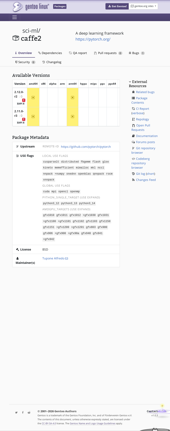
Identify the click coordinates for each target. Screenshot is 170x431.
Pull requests (108, 53)
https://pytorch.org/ (93, 39)
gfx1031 (103, 214)
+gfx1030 (89, 214)
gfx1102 (78, 219)
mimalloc (82, 167)
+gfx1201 (77, 225)
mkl (93, 167)
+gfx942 (48, 237)
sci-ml (30, 30)
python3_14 (87, 202)
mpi (54, 190)
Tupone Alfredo (53, 256)
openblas (84, 173)
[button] (117, 6)
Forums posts (145, 142)
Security (25, 62)
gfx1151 (48, 225)
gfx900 (102, 225)
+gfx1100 (49, 219)
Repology (142, 119)
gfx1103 (91, 219)
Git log (140, 174)
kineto (48, 167)
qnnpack (98, 173)
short (150, 174)
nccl (101, 167)
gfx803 (91, 225)
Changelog (51, 62)
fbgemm (85, 161)
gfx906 (48, 231)
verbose (137, 113)
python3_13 (69, 202)
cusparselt (51, 161)
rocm (109, 173)
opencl (63, 190)
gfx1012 (75, 214)
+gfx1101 (64, 219)
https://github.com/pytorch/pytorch (86, 147)
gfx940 (86, 231)
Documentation (147, 136)
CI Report (142, 109)
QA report (77, 53)
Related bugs (145, 92)
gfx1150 (105, 219)
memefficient (64, 167)
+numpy (59, 173)
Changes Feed (146, 180)
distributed (70, 161)
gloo (106, 161)
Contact (152, 411)
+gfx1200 (62, 225)
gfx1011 (61, 214)
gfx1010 (48, 214)
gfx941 (97, 231)
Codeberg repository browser (140, 163)
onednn (71, 173)
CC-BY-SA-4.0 (49, 423)
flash (96, 161)
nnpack (48, 173)
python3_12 (51, 202)
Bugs (137, 53)
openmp (75, 190)
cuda (46, 190)
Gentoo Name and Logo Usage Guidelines (92, 423)
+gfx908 (60, 231)
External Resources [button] (138, 84)
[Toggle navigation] (14, 17)
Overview (23, 53)
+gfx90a (73, 231)
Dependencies (50, 53)
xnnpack (48, 179)
